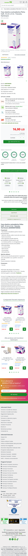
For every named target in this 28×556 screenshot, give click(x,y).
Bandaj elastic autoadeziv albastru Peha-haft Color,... (20, 359)
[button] (9, 192)
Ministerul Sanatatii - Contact (8, 456)
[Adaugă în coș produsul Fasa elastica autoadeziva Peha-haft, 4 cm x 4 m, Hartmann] (11, 329)
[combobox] (14, 5)
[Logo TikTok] (17, 539)
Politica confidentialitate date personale (11, 443)
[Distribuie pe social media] (2, 21)
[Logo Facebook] (10, 539)
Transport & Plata (5, 420)
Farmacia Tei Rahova (7, 475)
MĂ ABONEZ (14, 394)
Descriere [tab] (14, 209)
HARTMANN (8, 83)
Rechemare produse (6, 429)
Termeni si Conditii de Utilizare (9, 409)
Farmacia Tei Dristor (7, 468)
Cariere (3, 439)
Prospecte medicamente (7, 450)
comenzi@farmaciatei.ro (9, 497)
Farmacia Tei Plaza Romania (9, 466)
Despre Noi (4, 437)
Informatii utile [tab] (14, 216)
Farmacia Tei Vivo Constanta (9, 473)
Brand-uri (3, 427)
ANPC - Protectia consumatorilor (9, 458)
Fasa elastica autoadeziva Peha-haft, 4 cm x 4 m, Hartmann (7, 319)
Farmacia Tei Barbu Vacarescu (9, 464)
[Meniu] (2, 2)
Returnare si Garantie (6, 422)
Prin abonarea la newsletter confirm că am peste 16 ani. (14, 386)
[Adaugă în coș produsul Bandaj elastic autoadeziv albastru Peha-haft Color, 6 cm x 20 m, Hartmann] (24, 368)
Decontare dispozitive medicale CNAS (10, 447)
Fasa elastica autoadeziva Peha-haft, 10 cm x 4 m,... (21, 319)
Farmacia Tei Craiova (7, 486)
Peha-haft (7, 85)
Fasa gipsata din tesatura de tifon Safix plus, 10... (7, 359)
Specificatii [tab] (14, 212)
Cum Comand (4, 416)
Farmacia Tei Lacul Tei (7, 471)
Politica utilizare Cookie (7, 441)
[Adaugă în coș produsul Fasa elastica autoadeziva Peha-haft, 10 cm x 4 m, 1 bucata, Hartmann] (24, 329)
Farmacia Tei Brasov (7, 483)
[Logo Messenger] (13, 539)
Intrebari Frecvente (6, 424)
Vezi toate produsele (20, 54)
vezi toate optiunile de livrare (9, 123)
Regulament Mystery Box (7, 414)
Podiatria (18, 273)
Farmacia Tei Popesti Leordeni (9, 479)
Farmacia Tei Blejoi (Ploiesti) (9, 488)
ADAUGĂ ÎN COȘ (14, 142)
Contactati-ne (4, 431)
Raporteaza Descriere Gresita (9, 293)
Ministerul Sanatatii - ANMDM (8, 454)
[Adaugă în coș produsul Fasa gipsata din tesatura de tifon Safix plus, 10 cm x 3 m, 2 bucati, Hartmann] (11, 368)
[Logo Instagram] (15, 539)
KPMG (20, 533)
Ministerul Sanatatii (6, 452)
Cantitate (12, 137)
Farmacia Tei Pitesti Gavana (9, 481)
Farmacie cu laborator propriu (9, 418)
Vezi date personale (13, 398)
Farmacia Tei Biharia (7, 477)
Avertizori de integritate (7, 445)
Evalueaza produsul (6, 59)
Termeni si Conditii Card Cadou (9, 412)
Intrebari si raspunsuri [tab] (14, 219)
